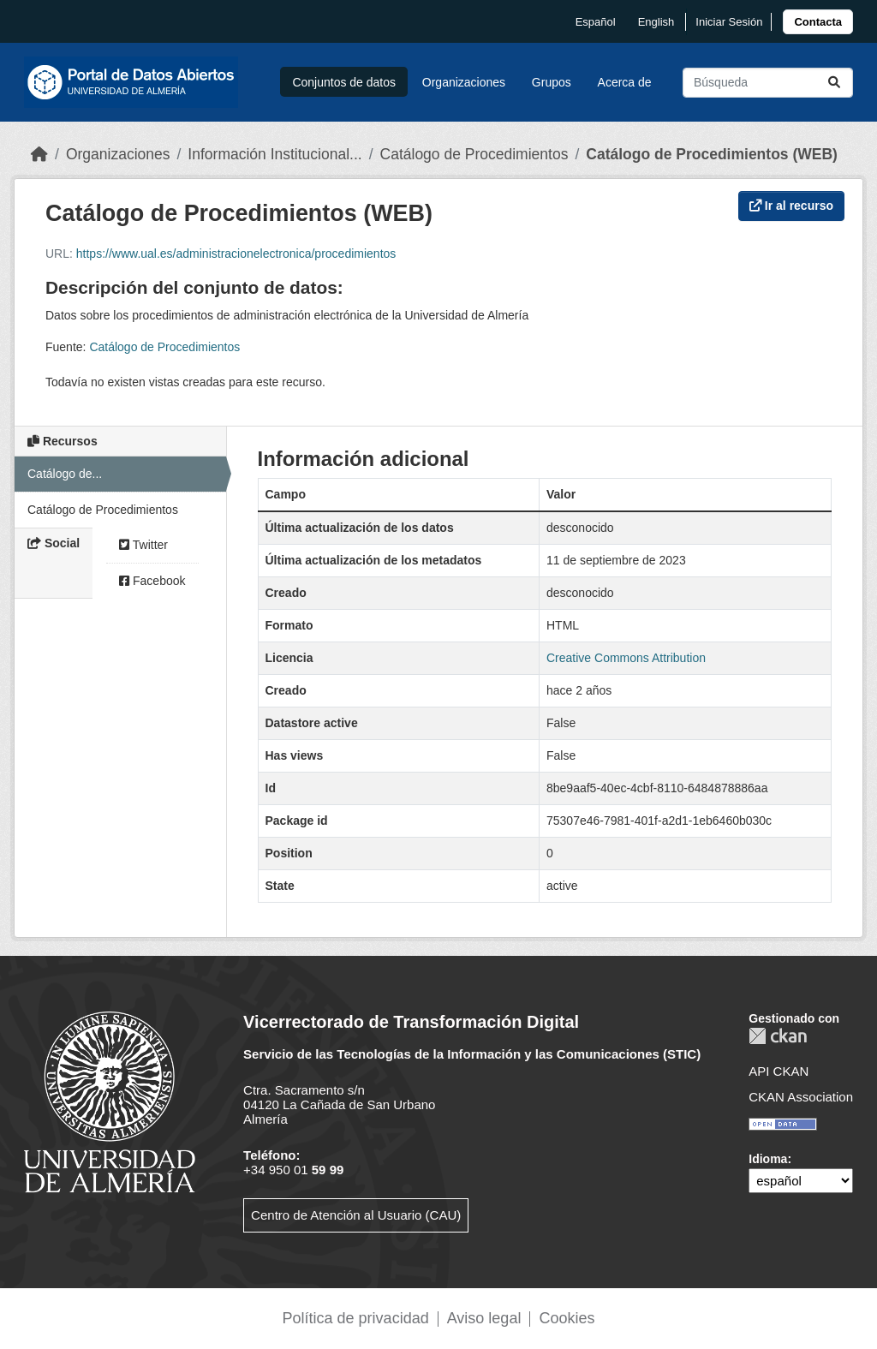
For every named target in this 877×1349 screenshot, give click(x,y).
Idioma (768, 1159)
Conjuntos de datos (344, 82)
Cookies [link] (566, 1318)
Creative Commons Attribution (626, 658)
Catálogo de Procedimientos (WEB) (712, 154)
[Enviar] (834, 83)
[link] (818, 21)
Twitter (143, 545)
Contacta (818, 21)
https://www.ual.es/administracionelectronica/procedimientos (236, 253)
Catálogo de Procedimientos (474, 154)
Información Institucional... (274, 154)
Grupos (551, 82)
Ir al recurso (791, 205)
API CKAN (778, 1071)
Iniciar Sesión (728, 21)
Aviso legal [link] (484, 1318)
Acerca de (625, 82)
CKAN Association (801, 1096)
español (596, 21)
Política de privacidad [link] (356, 1318)
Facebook (152, 581)
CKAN (778, 1036)
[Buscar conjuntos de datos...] (768, 83)
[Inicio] (39, 154)
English (656, 21)
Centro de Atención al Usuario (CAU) (356, 1215)
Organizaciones (463, 82)
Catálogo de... (64, 474)
